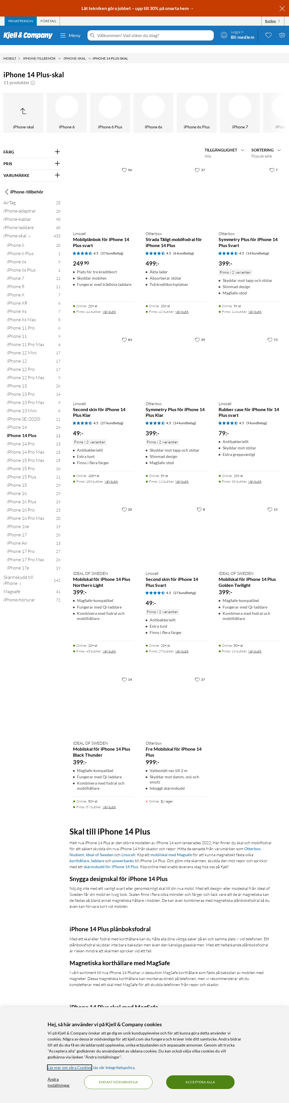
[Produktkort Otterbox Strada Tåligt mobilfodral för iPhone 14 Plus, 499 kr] (176, 187)
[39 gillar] (200, 331)
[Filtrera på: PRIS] (31, 155)
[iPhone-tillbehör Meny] (59, 50)
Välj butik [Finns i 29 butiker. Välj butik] (182, 643)
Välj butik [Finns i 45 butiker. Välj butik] (109, 643)
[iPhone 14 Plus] (144, 104)
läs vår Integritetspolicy (113, 1067)
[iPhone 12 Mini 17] (33, 346)
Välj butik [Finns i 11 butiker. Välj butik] (182, 473)
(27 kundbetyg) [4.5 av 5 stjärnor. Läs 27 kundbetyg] (112, 415)
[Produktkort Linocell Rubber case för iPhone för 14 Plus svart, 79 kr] (249, 357)
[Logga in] (237, 35)
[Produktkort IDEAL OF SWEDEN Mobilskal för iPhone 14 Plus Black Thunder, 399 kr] (104, 697)
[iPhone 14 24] (33, 420)
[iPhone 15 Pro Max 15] (33, 453)
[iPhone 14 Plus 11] (33, 429)
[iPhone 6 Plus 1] (33, 247)
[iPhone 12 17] (33, 354)
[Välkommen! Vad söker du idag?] (154, 35)
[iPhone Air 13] (33, 536)
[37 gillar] (200, 161)
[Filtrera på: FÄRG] (31, 144)
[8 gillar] (201, 501)
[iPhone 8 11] (33, 280)
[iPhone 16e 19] (33, 520)
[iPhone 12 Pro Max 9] (33, 371)
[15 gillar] (272, 501)
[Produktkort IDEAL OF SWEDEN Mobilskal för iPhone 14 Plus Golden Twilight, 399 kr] (249, 527)
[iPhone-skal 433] (31, 229)
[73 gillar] (272, 331)
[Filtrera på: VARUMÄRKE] (31, 167)
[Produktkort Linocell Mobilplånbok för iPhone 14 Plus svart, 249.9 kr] (104, 187)
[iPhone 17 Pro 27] (33, 544)
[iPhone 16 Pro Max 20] (33, 511)
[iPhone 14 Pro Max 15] (33, 445)
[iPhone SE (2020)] (58, 104)
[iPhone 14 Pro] (187, 104)
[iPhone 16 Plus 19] (33, 495)
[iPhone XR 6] (33, 296)
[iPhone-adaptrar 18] (31, 204)
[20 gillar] (127, 501)
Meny (70, 35)
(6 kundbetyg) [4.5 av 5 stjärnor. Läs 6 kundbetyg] (183, 245)
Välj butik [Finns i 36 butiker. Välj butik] (255, 473)
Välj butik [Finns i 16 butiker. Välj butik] (255, 643)
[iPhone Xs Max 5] (33, 313)
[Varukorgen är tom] (282, 35)
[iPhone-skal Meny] (90, 50)
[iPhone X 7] (33, 288)
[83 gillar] (127, 331)
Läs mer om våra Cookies (69, 1067)
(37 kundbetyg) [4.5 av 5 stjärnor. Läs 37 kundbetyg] (112, 245)
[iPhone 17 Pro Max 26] (33, 553)
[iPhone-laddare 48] (31, 221)
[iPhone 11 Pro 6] (33, 321)
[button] (32, 74)
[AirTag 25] (31, 196)
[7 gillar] (273, 161)
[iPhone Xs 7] (33, 304)
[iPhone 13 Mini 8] (33, 404)
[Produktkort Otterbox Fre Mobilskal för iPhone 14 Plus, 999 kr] (176, 697)
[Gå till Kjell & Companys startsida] (29, 35)
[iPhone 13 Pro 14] (33, 387)
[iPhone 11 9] (33, 329)
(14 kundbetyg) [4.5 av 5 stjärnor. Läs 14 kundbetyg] (257, 245)
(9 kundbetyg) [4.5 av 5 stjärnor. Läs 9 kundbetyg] (256, 415)
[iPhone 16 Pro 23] (33, 503)
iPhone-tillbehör (23, 183)
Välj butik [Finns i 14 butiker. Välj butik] (255, 304)
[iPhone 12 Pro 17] (33, 362)
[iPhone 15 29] (33, 478)
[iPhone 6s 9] (33, 255)
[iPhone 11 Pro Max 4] (33, 338)
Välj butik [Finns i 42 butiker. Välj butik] (182, 304)
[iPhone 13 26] (33, 379)
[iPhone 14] (101, 104)
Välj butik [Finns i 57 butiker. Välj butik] (109, 799)
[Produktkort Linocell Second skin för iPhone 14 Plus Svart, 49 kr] (176, 527)
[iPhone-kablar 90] (31, 212)
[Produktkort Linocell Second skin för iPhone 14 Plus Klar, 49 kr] (104, 357)
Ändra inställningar (59, 1082)
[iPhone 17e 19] (33, 561)
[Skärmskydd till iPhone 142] (31, 573)
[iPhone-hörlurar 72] (31, 593)
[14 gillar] (127, 671)
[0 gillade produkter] (268, 35)
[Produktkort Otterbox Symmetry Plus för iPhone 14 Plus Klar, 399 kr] (176, 357)
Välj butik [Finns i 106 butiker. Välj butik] (111, 473)
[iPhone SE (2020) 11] (33, 412)
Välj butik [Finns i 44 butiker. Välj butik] (109, 304)
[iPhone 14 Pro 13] (33, 437)
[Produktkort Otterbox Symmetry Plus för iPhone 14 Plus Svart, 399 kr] (249, 187)
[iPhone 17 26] (33, 528)
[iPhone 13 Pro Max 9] (33, 395)
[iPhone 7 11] (33, 271)
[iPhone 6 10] (33, 238)
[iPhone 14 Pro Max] (231, 104)
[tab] (21, 21)
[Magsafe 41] (31, 585)
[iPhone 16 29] (33, 486)
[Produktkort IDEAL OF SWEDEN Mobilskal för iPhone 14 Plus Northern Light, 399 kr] (104, 527)
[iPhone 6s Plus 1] (33, 263)
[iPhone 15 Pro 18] (33, 462)
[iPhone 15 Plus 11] (33, 470)
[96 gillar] (127, 161)
